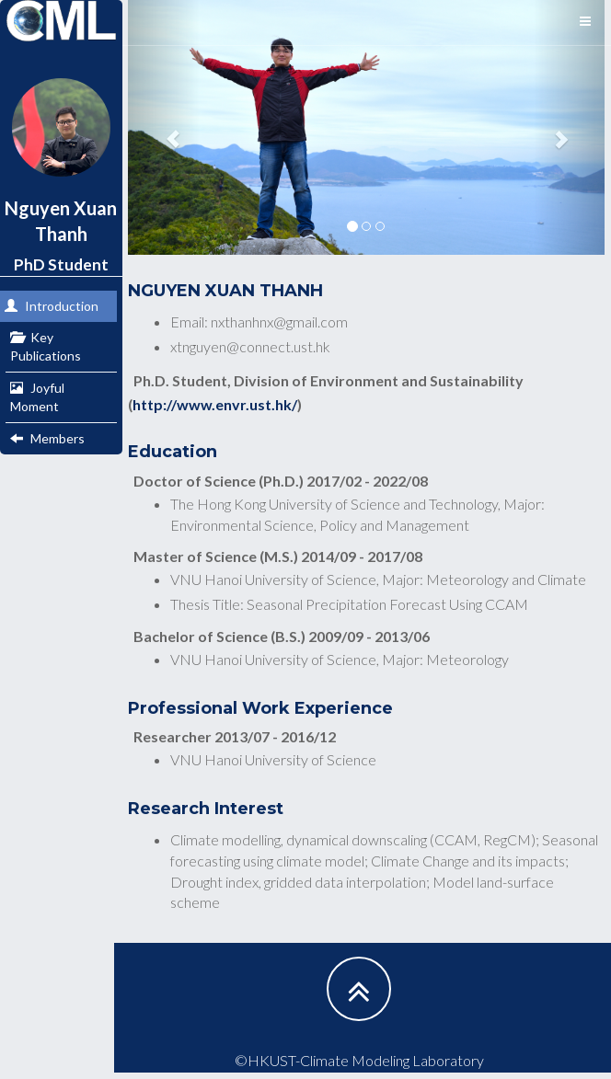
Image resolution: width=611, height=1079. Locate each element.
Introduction (51, 306)
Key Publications (45, 346)
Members (47, 438)
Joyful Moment (37, 397)
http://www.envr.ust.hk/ (215, 404)
